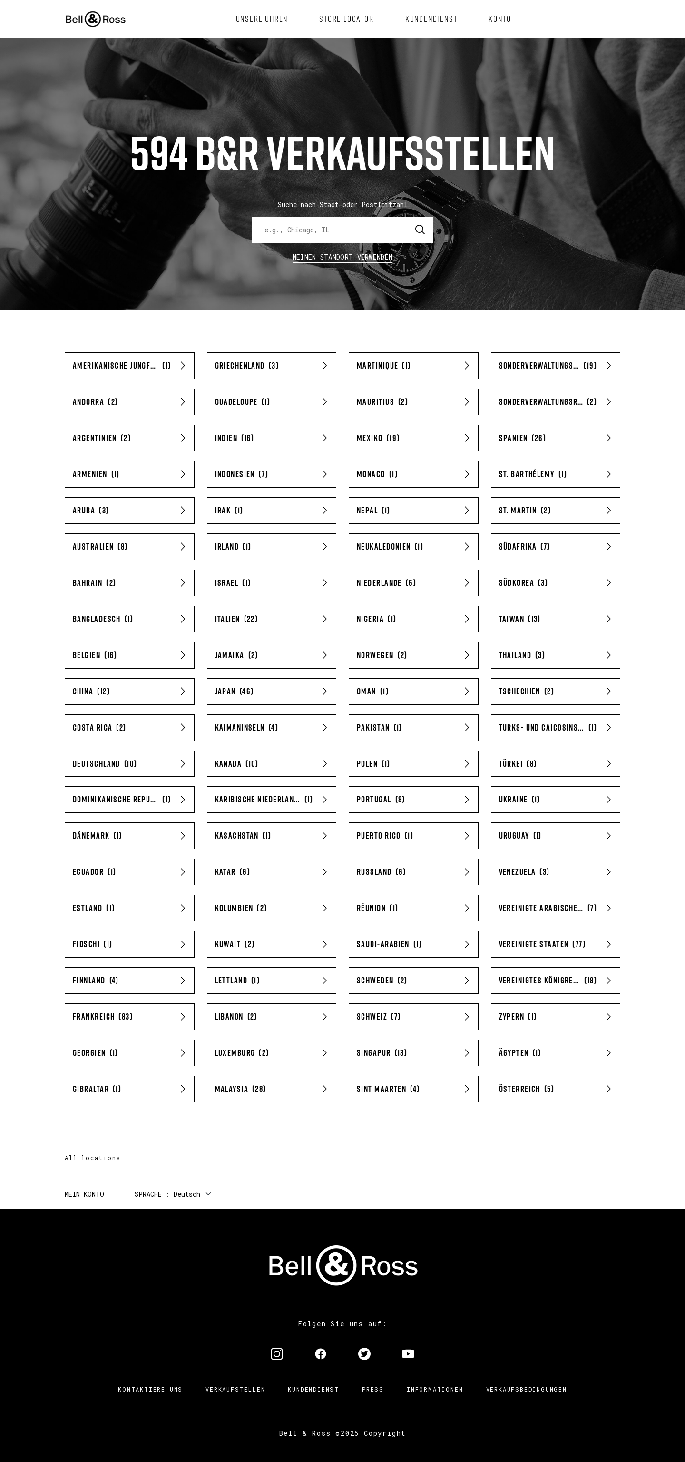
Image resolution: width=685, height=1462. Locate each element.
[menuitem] (262, 19)
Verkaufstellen (235, 1389)
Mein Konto (84, 1194)
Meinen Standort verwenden (343, 256)
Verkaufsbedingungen (526, 1389)
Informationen (435, 1389)
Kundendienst (313, 1389)
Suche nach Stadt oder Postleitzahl (343, 204)
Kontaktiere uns (150, 1389)
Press (373, 1389)
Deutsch (187, 1194)
